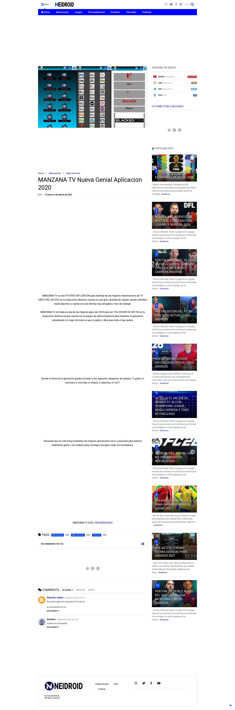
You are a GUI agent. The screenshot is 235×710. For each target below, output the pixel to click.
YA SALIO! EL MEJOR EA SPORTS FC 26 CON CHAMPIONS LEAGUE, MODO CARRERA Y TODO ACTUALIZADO (172, 406)
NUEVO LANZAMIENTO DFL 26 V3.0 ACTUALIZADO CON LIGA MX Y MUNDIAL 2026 (174, 220)
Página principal (102, 684)
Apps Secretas (73, 173)
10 (157, 585)
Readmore (165, 194)
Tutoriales (131, 12)
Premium (115, 12)
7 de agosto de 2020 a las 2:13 (74, 598)
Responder (53, 611)
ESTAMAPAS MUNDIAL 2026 (174, 177)
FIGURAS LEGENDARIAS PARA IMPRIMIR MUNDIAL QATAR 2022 (173, 504)
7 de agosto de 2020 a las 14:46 (67, 619)
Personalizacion (96, 12)
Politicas (146, 12)
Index (115, 684)
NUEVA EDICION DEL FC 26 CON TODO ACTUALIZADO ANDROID (173, 315)
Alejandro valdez (55, 597)
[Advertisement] (117, 41)
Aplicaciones (62, 12)
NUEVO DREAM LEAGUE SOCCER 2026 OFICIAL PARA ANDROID (174, 362)
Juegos (78, 12)
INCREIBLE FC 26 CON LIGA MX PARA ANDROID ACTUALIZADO (174, 457)
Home (45, 12)
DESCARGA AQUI (104, 522)
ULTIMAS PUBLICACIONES (168, 106)
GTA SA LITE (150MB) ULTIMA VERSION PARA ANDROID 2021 (171, 551)
